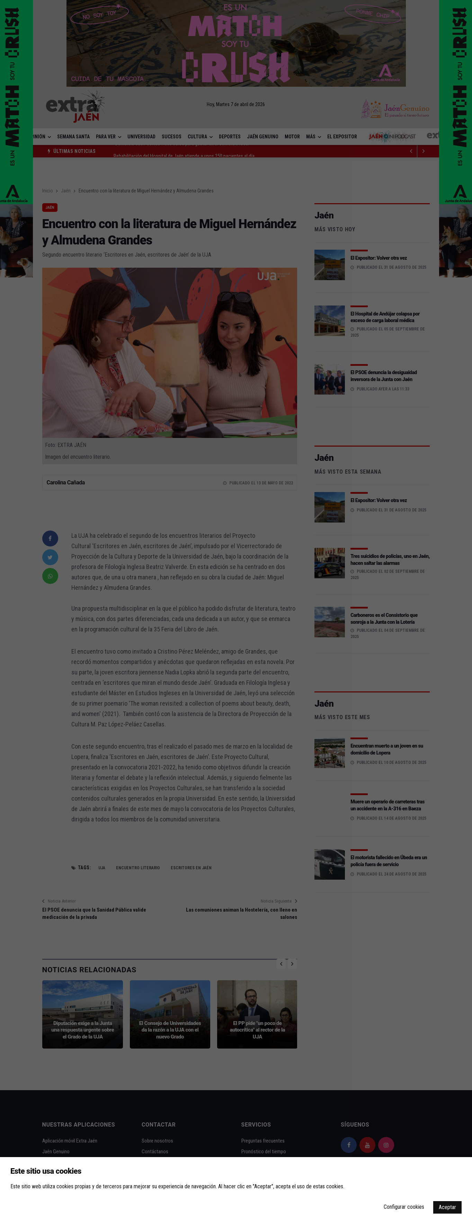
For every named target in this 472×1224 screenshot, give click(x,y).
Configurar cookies (404, 1207)
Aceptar (447, 1207)
